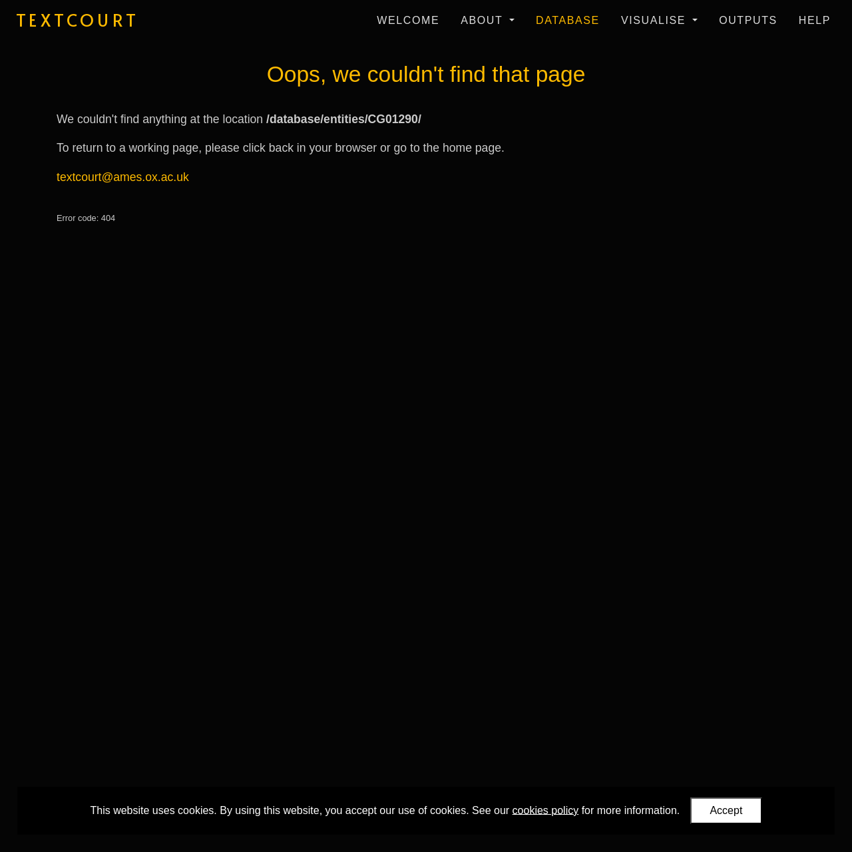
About (484, 20)
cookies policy (546, 809)
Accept (726, 810)
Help (815, 20)
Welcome (408, 20)
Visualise (655, 20)
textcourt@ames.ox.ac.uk (123, 177)
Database (568, 20)
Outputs (748, 20)
